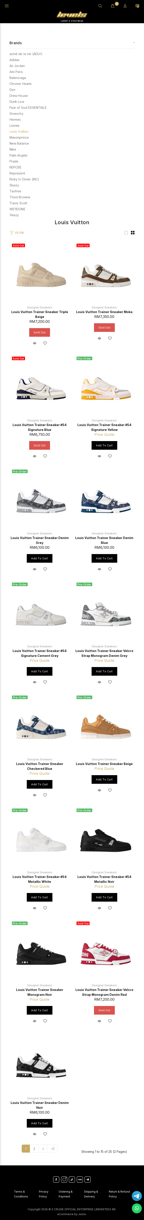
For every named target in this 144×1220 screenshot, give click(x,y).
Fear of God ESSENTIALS (28, 107)
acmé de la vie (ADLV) (26, 54)
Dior (13, 90)
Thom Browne (20, 197)
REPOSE (16, 167)
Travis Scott (18, 203)
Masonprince (19, 137)
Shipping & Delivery (91, 1194)
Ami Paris (16, 72)
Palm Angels (19, 155)
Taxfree (15, 191)
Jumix (82, 1214)
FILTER (19, 232)
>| (52, 1149)
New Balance (19, 143)
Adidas (15, 60)
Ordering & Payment (66, 1194)
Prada (14, 161)
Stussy (14, 185)
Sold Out (40, 332)
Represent (17, 173)
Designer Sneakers (39, 307)
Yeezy (14, 215)
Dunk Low (17, 101)
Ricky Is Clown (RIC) (24, 179)
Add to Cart (104, 445)
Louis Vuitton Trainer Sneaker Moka (104, 312)
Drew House (19, 96)
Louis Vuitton (19, 131)
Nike (13, 149)
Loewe (15, 125)
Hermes (15, 119)
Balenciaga (18, 78)
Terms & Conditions (21, 1194)
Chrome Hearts (21, 84)
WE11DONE (17, 209)
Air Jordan (17, 66)
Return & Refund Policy (119, 1194)
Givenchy (16, 113)
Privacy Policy (43, 1194)
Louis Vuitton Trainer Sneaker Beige (104, 764)
